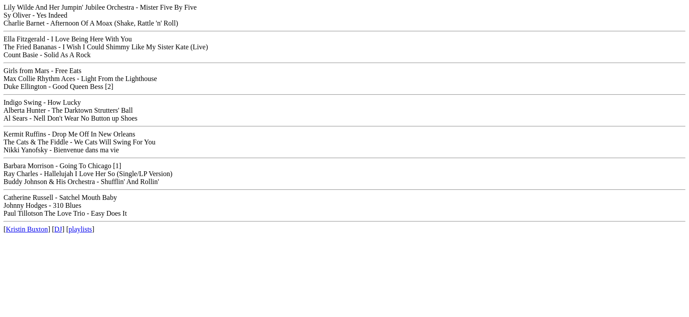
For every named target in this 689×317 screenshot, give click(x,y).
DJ (58, 229)
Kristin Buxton (27, 229)
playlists (80, 229)
